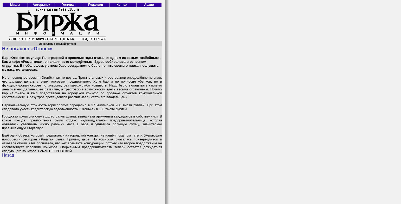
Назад (8, 155)
